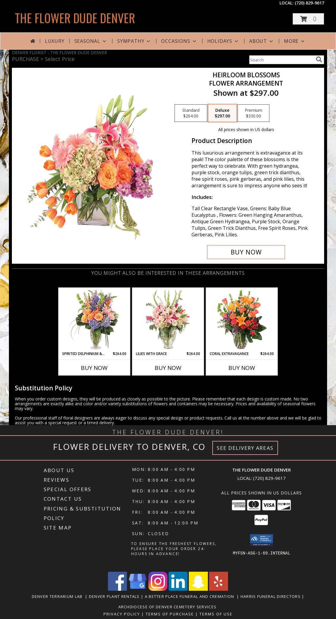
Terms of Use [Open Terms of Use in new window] (216, 614)
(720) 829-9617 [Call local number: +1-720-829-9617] (309, 3)
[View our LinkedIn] (178, 589)
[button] (308, 19)
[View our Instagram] (157, 589)
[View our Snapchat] (198, 589)
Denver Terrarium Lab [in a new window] (58, 596)
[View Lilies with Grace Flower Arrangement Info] (168, 320)
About (261, 41)
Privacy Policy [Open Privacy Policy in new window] (121, 614)
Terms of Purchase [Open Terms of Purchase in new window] (170, 614)
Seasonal (90, 41)
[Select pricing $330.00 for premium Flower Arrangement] (253, 113)
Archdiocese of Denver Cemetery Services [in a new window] (168, 606)
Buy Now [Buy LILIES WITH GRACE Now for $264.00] (168, 368)
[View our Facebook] (117, 589)
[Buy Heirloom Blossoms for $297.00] (246, 252)
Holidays (223, 41)
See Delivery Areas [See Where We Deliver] (245, 447)
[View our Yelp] (218, 589)
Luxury (55, 41)
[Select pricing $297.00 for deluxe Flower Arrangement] (222, 113)
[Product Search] (281, 60)
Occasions (179, 41)
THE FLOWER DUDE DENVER (75, 18)
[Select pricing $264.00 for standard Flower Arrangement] (191, 113)
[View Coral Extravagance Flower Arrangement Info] (242, 320)
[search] (319, 59)
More (295, 41)
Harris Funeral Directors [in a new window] (271, 596)
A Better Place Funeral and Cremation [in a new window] (191, 596)
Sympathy (134, 41)
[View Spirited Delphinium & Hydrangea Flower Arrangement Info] (94, 320)
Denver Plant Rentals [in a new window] (115, 596)
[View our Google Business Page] (137, 589)
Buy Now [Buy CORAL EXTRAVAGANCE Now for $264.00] (241, 368)
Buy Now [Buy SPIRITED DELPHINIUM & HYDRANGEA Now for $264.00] (94, 368)
